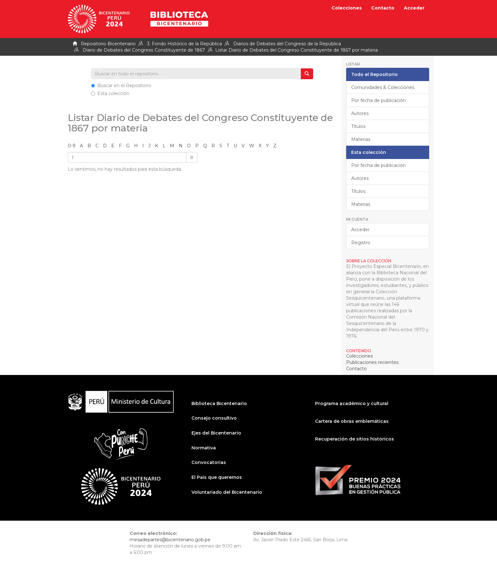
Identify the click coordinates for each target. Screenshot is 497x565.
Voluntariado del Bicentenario (226, 492)
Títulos (358, 126)
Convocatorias (208, 462)
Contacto (382, 8)
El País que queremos (216, 477)
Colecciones (347, 8)
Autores (360, 113)
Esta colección (110, 93)
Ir (191, 157)
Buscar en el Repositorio (121, 85)
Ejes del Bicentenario (216, 433)
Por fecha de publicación (378, 100)
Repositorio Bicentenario (108, 44)
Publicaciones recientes (372, 362)
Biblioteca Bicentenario (219, 403)
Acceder (360, 229)
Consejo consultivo (214, 418)
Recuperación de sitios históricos (354, 439)
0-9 (71, 146)
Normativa (203, 448)
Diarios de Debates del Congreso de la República (287, 44)
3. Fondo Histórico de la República (184, 44)
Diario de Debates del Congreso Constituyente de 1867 (144, 50)
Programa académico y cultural (351, 403)
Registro (360, 242)
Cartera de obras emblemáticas (352, 421)
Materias (360, 139)
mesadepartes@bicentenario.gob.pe (170, 540)
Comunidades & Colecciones (382, 87)
